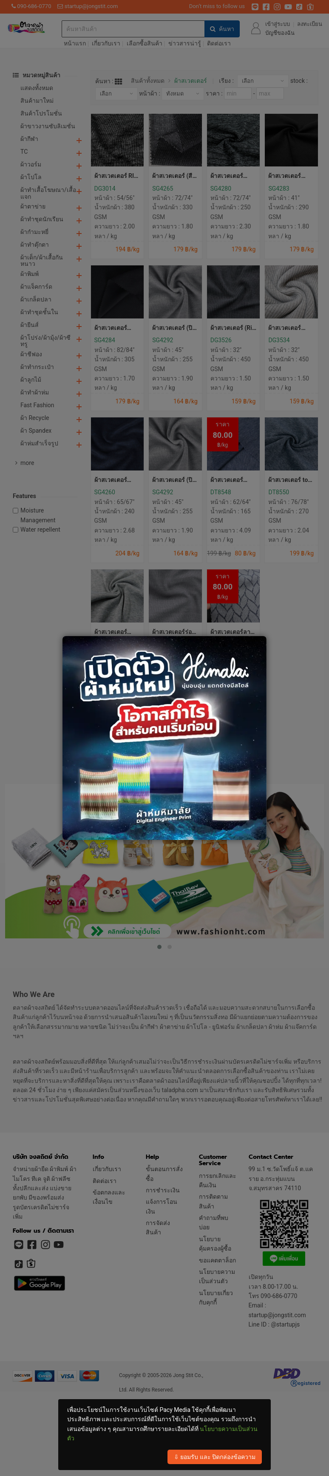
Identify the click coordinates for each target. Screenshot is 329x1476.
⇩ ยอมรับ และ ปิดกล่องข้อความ (214, 1456)
